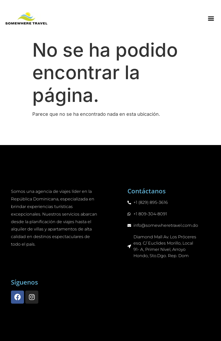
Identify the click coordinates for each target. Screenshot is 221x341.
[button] (211, 18)
